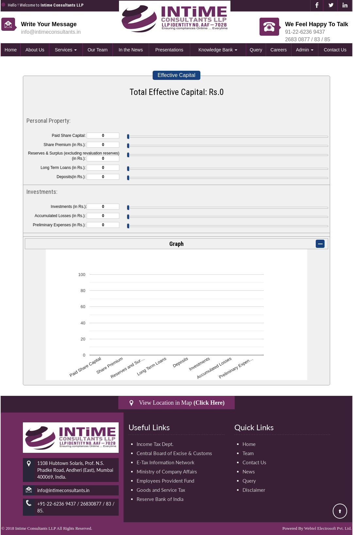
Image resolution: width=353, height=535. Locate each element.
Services (66, 49)
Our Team (98, 49)
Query (256, 49)
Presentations (169, 49)
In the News (131, 49)
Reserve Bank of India (160, 499)
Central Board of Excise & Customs (174, 453)
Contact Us (335, 49)
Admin (304, 49)
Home (11, 49)
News (249, 471)
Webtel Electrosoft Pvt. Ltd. (328, 528)
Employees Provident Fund (165, 481)
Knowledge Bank (217, 49)
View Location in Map (176, 402)
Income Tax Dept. (155, 444)
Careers (279, 49)
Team (248, 453)
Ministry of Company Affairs (167, 471)
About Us (34, 49)
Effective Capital (176, 75)
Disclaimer (254, 490)
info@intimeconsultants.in (51, 32)
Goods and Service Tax (161, 490)
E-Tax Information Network (165, 462)
